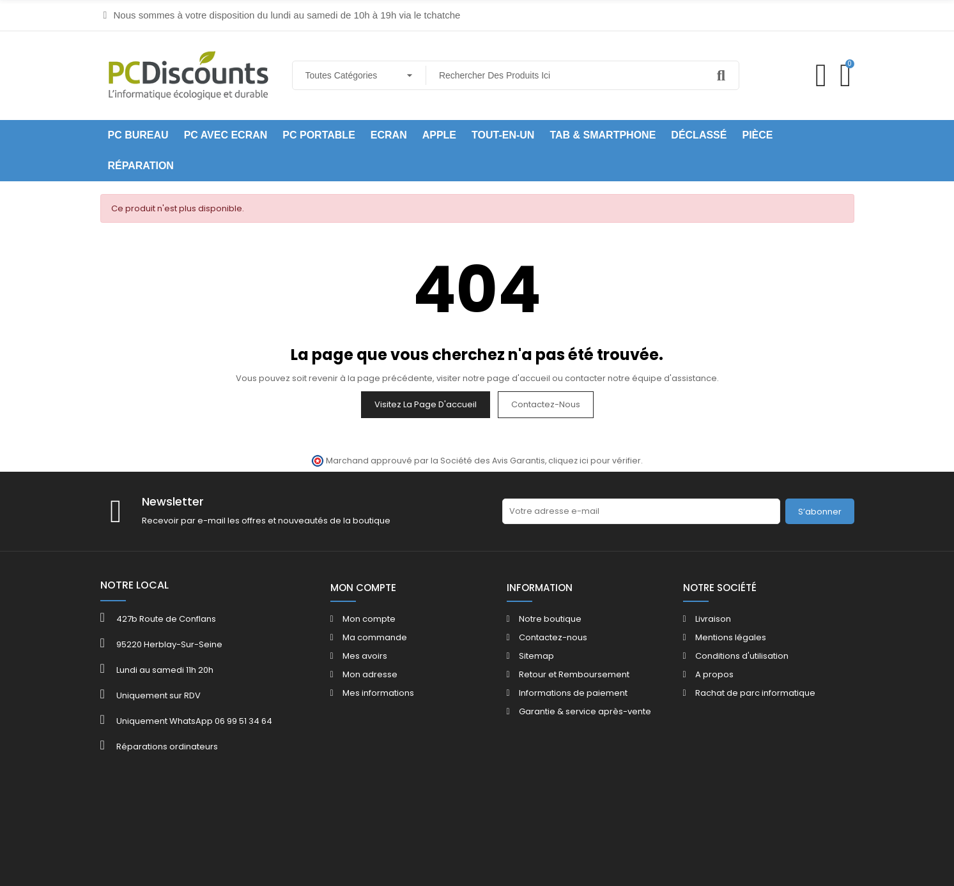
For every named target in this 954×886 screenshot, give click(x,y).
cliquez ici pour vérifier (594, 460)
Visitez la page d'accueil (425, 404)
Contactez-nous (545, 404)
